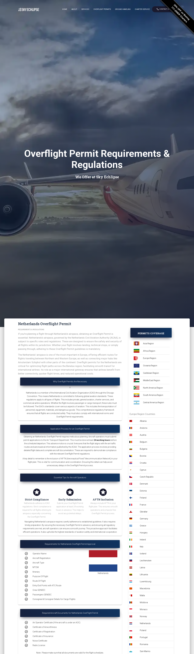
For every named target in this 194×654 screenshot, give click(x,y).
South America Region (153, 395)
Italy (141, 546)
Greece (143, 526)
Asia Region (148, 343)
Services (85, 9)
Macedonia (145, 588)
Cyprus (143, 470)
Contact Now (164, 9)
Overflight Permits (102, 9)
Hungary (143, 533)
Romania (144, 644)
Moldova (144, 602)
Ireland (143, 539)
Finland (143, 498)
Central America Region (153, 402)
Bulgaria (143, 449)
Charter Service (142, 9)
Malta (142, 595)
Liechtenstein (145, 560)
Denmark (144, 484)
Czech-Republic (147, 477)
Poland (143, 630)
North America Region (153, 388)
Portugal (143, 637)
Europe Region (149, 358)
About (74, 9)
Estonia (143, 491)
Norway (143, 616)
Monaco (143, 609)
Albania (143, 421)
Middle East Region (151, 380)
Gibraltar (143, 512)
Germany (144, 519)
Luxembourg (145, 581)
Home (64, 9)
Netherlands (145, 623)
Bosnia (143, 456)
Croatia (143, 463)
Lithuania (144, 574)
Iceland (143, 553)
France (143, 505)
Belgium (143, 442)
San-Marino (145, 651)
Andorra (143, 428)
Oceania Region (150, 365)
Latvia (142, 567)
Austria (143, 435)
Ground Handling (123, 9)
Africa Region (149, 351)
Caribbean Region (151, 373)
